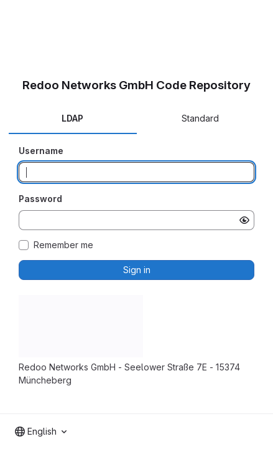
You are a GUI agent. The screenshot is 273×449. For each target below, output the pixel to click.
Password (40, 198)
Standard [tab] (200, 118)
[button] (81, 354)
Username (41, 150)
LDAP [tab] (72, 118)
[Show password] (244, 220)
